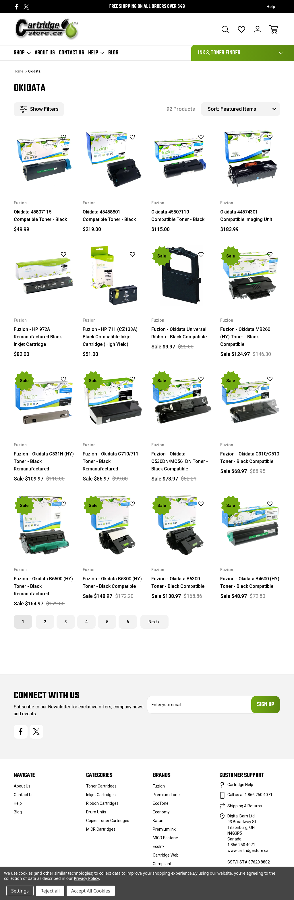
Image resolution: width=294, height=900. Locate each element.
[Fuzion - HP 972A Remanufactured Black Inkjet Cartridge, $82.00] (44, 275)
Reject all (50, 891)
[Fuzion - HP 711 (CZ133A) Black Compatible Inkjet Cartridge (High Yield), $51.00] (113, 275)
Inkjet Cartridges (101, 794)
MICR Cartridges (100, 829)
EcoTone (161, 803)
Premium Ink (164, 829)
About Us (45, 53)
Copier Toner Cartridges (107, 820)
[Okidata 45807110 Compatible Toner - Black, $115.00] (181, 158)
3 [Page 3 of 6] (66, 621)
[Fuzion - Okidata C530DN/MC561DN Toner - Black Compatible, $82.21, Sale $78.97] (181, 400)
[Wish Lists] (241, 29)
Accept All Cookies (90, 891)
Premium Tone (166, 794)
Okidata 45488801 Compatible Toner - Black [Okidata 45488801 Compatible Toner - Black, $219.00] (109, 215)
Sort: (213, 109)
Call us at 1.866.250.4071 (249, 794)
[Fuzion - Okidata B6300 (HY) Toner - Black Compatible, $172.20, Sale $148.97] (113, 525)
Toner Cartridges (101, 786)
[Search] (225, 29)
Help (270, 6)
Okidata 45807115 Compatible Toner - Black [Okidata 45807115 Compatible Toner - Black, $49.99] (40, 215)
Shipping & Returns (244, 806)
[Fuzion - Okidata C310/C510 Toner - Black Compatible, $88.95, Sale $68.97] (250, 400)
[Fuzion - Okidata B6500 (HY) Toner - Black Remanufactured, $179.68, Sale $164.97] (44, 525)
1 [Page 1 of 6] (23, 621)
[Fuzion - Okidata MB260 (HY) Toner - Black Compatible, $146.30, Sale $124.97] (250, 275)
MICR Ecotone (165, 838)
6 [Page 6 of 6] (128, 621)
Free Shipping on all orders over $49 (147, 6)
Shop (22, 53)
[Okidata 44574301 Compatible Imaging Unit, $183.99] (250, 158)
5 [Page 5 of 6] (107, 621)
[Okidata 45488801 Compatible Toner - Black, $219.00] (113, 158)
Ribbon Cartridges (102, 803)
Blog (113, 53)
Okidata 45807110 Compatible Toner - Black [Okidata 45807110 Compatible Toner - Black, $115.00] (177, 215)
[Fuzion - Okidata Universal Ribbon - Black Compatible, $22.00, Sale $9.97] (181, 275)
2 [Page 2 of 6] (45, 621)
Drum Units (96, 812)
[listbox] (249, 109)
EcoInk (159, 846)
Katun (158, 820)
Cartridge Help (240, 784)
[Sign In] (257, 29)
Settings (20, 891)
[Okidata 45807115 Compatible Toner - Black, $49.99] (44, 158)
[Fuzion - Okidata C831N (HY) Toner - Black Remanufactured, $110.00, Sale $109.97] (44, 400)
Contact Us (71, 53)
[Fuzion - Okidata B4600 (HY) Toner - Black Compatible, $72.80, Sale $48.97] (250, 525)
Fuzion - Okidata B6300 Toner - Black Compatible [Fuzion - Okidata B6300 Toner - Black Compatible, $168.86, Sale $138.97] (177, 582)
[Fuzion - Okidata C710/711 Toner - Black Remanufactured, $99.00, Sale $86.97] (113, 400)
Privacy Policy (86, 878)
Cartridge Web (166, 855)
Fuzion (159, 786)
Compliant (162, 863)
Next (154, 622)
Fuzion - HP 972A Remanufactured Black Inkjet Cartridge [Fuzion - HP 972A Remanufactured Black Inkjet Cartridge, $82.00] (38, 337)
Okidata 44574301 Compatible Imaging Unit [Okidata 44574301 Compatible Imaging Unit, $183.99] (246, 215)
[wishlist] (56, 137)
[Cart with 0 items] (273, 29)
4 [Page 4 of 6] (86, 621)
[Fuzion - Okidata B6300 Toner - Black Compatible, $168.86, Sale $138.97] (181, 525)
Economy (161, 812)
